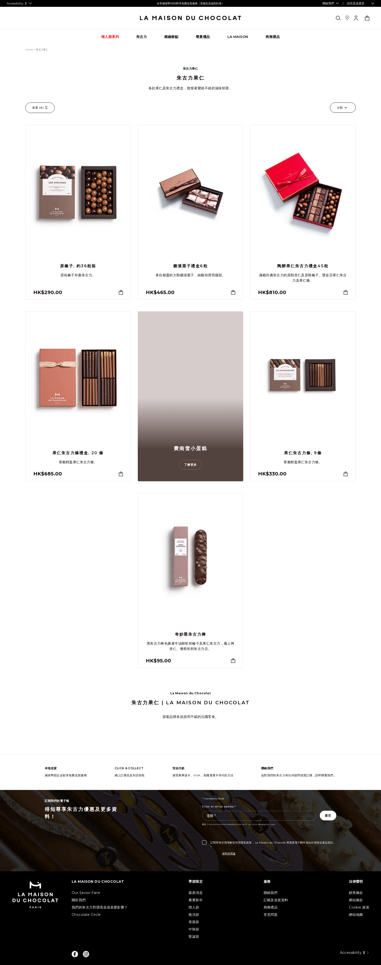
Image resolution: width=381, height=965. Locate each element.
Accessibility (354, 952)
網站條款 (356, 900)
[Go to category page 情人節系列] (110, 36)
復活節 (194, 914)
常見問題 (271, 914)
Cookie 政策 (359, 907)
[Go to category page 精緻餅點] (171, 36)
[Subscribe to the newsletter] (328, 815)
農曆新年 (196, 900)
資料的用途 (228, 853)
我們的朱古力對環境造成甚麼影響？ (100, 907)
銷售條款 (356, 893)
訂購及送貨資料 (276, 900)
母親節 (194, 922)
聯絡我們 (271, 893)
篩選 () (40, 108)
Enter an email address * (219, 806)
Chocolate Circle (86, 914)
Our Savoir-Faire (86, 893)
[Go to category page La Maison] (238, 36)
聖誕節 (194, 936)
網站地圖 (356, 914)
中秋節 (194, 929)
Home (29, 49)
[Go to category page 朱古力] (141, 36)
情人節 (194, 907)
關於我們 (79, 900)
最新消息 (196, 893)
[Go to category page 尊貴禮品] (203, 36)
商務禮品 (271, 907)
